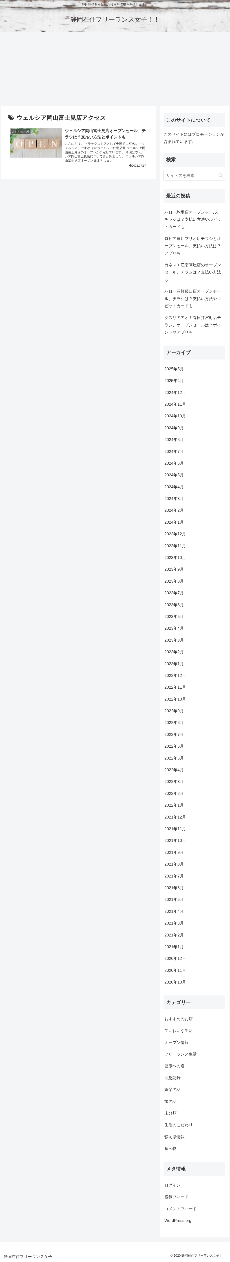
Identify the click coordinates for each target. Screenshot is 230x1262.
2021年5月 (174, 899)
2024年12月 (175, 392)
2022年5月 (174, 758)
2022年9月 (174, 711)
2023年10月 (175, 557)
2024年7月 (174, 451)
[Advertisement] (115, 68)
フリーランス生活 (180, 1054)
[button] (221, 175)
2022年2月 (174, 793)
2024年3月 (174, 498)
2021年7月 (174, 876)
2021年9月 (174, 852)
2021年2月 (174, 935)
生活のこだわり (178, 1125)
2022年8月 (174, 722)
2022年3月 (174, 781)
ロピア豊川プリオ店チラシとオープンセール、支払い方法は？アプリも (192, 246)
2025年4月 (174, 380)
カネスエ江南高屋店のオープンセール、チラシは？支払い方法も (192, 272)
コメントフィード (180, 1209)
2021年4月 (174, 911)
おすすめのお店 (178, 1019)
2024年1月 (174, 522)
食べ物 (170, 1148)
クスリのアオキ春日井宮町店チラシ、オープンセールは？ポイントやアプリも (192, 325)
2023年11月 (175, 546)
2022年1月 (174, 805)
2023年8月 (174, 581)
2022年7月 (174, 734)
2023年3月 (174, 640)
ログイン (172, 1185)
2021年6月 (174, 888)
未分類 (170, 1113)
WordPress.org (177, 1220)
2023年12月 (175, 534)
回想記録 (172, 1078)
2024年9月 (174, 428)
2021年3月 (174, 923)
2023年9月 (174, 569)
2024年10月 (175, 416)
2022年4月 (174, 770)
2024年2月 (174, 510)
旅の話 (170, 1101)
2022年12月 (175, 675)
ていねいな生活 (178, 1030)
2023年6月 (174, 605)
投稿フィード (176, 1197)
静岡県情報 (174, 1137)
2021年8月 (174, 864)
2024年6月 (174, 463)
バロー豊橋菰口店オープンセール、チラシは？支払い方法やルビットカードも (192, 298)
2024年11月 (175, 404)
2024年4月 (174, 487)
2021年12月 (175, 817)
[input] (194, 176)
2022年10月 (175, 699)
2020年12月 (175, 958)
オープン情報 (176, 1042)
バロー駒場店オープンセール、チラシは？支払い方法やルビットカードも (192, 219)
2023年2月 (174, 652)
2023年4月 (174, 628)
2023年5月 (174, 616)
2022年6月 (174, 746)
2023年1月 (174, 664)
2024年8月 (174, 439)
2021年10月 (175, 840)
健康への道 (174, 1066)
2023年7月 (174, 593)
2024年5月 (174, 475)
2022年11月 (175, 687)
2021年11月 (175, 829)
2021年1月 (174, 947)
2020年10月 (175, 982)
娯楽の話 (172, 1089)
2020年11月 (175, 970)
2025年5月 (174, 369)
